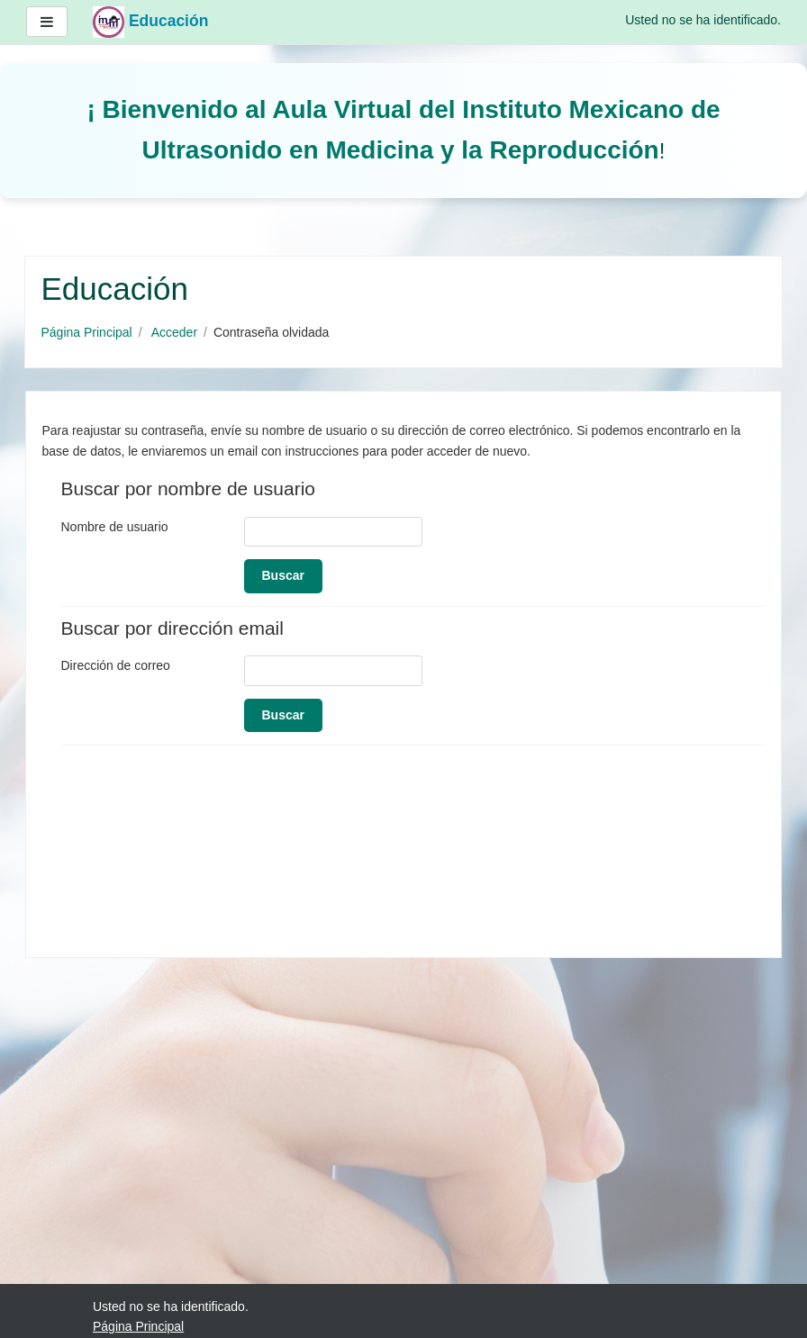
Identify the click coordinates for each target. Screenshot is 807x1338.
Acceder (174, 332)
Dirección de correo (115, 665)
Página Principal (86, 332)
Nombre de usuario (114, 527)
